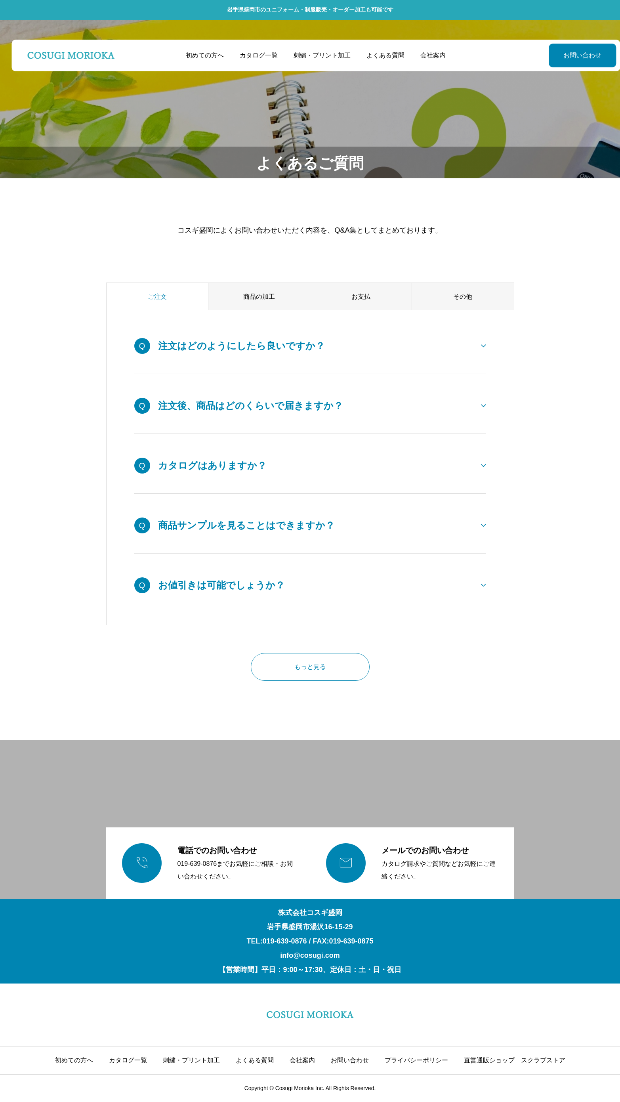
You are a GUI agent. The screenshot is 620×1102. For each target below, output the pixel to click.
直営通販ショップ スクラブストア (514, 1060)
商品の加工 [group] (259, 296)
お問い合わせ (563, 55)
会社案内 (427, 55)
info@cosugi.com (310, 955)
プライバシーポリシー (416, 1060)
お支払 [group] (360, 296)
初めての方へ (199, 55)
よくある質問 (380, 55)
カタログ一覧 (253, 55)
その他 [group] (462, 296)
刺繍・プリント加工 (316, 55)
